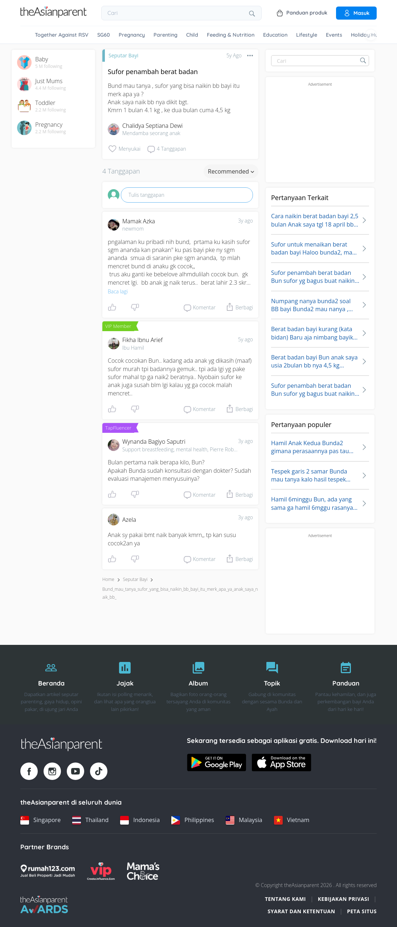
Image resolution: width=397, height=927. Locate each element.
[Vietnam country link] (292, 820)
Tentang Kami (285, 898)
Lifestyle (306, 35)
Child (192, 35)
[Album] (198, 685)
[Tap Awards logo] (44, 904)
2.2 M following (50, 110)
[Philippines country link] (192, 820)
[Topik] (272, 685)
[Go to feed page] (53, 15)
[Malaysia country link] (244, 820)
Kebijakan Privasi (343, 898)
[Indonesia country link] (140, 820)
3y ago (245, 220)
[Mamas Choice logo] (143, 871)
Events (334, 35)
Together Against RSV (62, 35)
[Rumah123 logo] (47, 871)
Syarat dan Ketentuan (301, 911)
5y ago (245, 339)
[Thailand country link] (90, 820)
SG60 (103, 35)
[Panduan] (345, 685)
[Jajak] (125, 685)
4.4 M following (50, 88)
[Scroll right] (371, 35)
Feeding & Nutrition (230, 35)
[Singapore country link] (40, 820)
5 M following (48, 66)
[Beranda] (51, 685)
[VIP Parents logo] (100, 871)
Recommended (231, 171)
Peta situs (362, 911)
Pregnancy (132, 35)
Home (108, 579)
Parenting (165, 35)
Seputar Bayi (123, 55)
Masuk (356, 13)
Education (275, 35)
